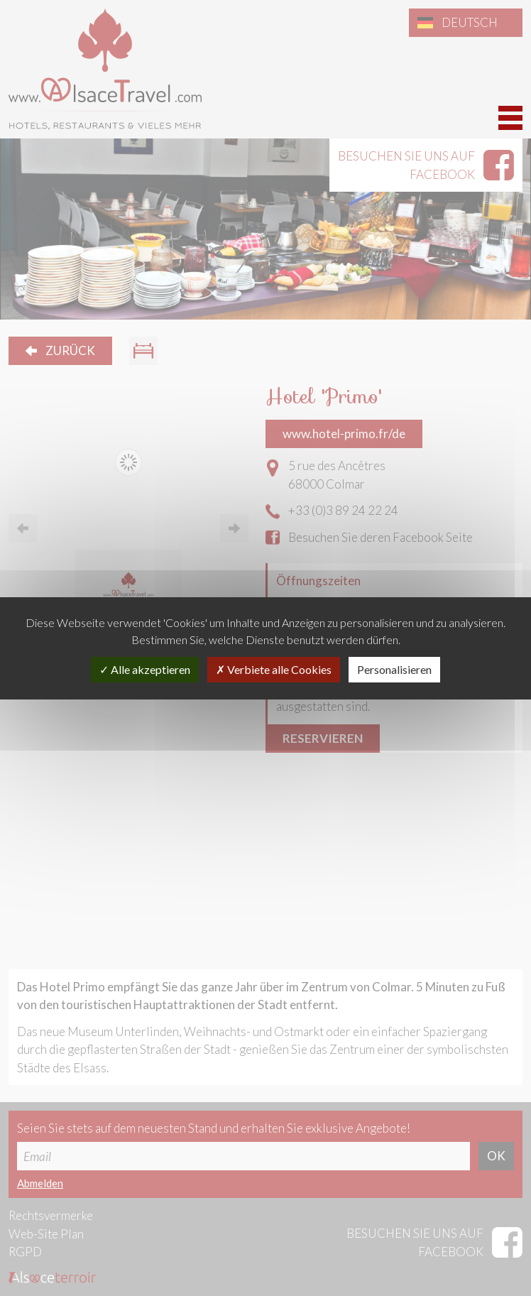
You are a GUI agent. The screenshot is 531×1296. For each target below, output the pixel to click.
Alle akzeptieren (144, 669)
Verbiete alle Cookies (274, 669)
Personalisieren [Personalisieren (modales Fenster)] (394, 669)
